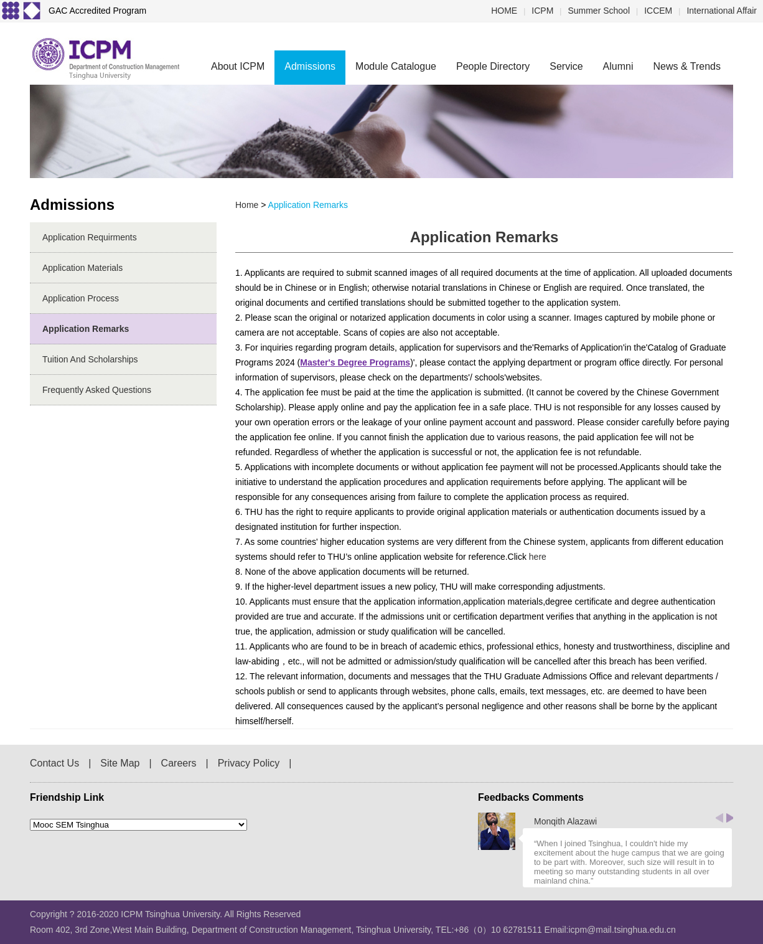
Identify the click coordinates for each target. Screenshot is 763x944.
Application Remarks (85, 329)
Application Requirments (89, 237)
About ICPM (237, 66)
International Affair (721, 11)
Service (566, 66)
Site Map (119, 763)
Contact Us (54, 763)
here (537, 557)
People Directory (493, 66)
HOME (504, 11)
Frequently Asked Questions (96, 390)
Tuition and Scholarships (90, 359)
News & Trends (687, 66)
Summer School (599, 11)
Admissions (309, 66)
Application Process (80, 298)
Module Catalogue (395, 66)
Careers (179, 763)
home (246, 205)
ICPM (542, 11)
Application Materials (82, 268)
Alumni (618, 66)
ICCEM (658, 11)
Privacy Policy (249, 763)
